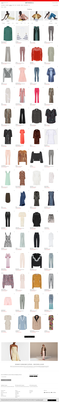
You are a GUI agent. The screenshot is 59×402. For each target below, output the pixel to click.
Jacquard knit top (3, 42)
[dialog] (29, 400)
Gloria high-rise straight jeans (48, 269)
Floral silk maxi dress (46, 331)
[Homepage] (29, 2)
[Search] (53, 5)
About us (16, 390)
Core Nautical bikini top (18, 42)
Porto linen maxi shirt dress (19, 290)
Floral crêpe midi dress (18, 104)
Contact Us (2, 391)
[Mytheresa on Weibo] (53, 392)
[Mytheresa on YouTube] (51, 392)
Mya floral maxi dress (3, 269)
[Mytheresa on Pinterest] (47, 392)
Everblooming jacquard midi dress (20, 228)
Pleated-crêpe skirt (3, 207)
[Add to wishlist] (14, 25)
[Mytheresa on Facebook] (46, 392)
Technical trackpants (3, 104)
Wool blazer (17, 331)
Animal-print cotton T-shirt (33, 290)
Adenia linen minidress (33, 228)
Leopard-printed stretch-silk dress (48, 104)
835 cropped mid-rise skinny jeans (48, 42)
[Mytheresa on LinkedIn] (44, 392)
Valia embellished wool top (33, 269)
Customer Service (3, 390)
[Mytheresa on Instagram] (49, 392)
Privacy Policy (31, 391)
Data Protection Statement (39, 400)
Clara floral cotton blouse (4, 290)
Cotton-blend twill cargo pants (5, 166)
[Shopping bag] (57, 5)
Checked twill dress (18, 207)
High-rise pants (3, 228)
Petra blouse (31, 166)
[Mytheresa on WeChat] (54, 392)
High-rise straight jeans (33, 104)
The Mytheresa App (17, 391)
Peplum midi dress (3, 331)
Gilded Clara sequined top (19, 166)
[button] (29, 369)
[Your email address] (12, 377)
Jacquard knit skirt (46, 228)
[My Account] (54, 5)
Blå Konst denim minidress (47, 207)
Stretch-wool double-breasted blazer (34, 331)
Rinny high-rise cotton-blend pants (20, 269)
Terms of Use (31, 390)
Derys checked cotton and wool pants (49, 166)
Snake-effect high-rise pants (47, 290)
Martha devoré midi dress (33, 207)
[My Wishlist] (55, 5)
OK (51, 400)
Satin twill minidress (32, 42)
